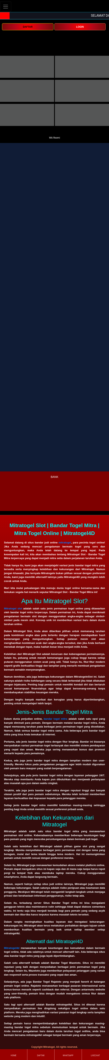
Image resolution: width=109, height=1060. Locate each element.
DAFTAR (28, 26)
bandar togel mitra (55, 718)
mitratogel (64, 542)
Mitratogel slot (13, 608)
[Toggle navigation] (5, 6)
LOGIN (80, 26)
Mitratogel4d (11, 948)
